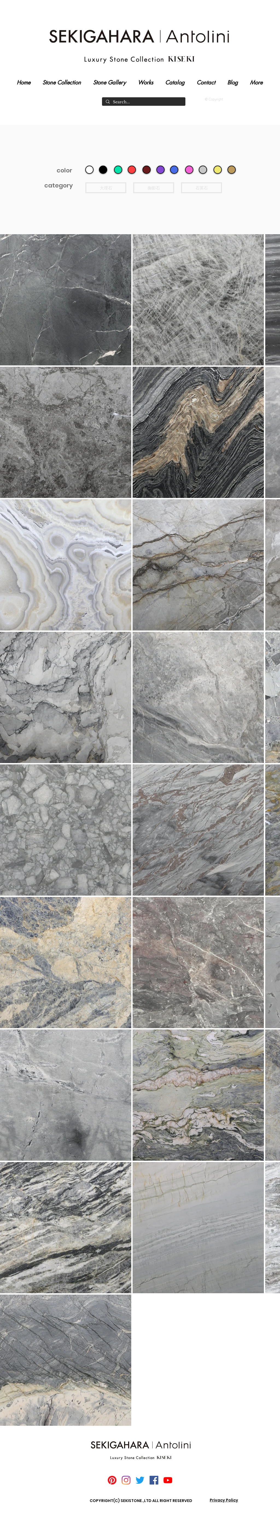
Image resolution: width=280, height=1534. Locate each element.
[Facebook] (154, 1480)
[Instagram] (126, 1480)
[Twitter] (140, 1480)
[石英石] (201, 187)
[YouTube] (168, 1480)
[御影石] (153, 187)
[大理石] (105, 187)
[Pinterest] (112, 1480)
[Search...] (143, 102)
